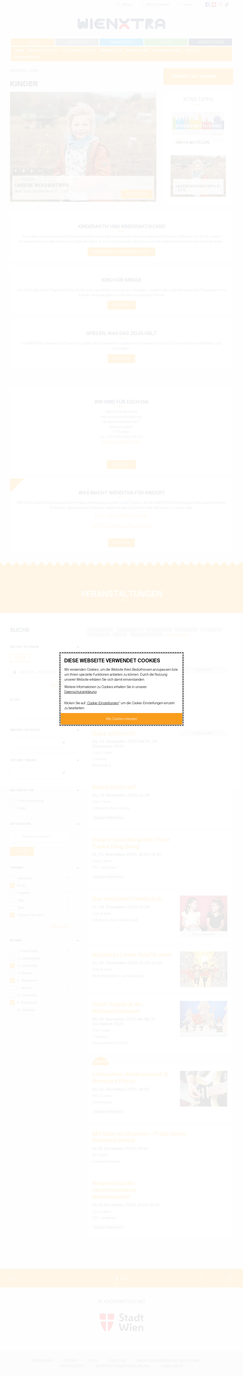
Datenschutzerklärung (80, 692)
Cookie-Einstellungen (103, 703)
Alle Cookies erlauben (121, 719)
